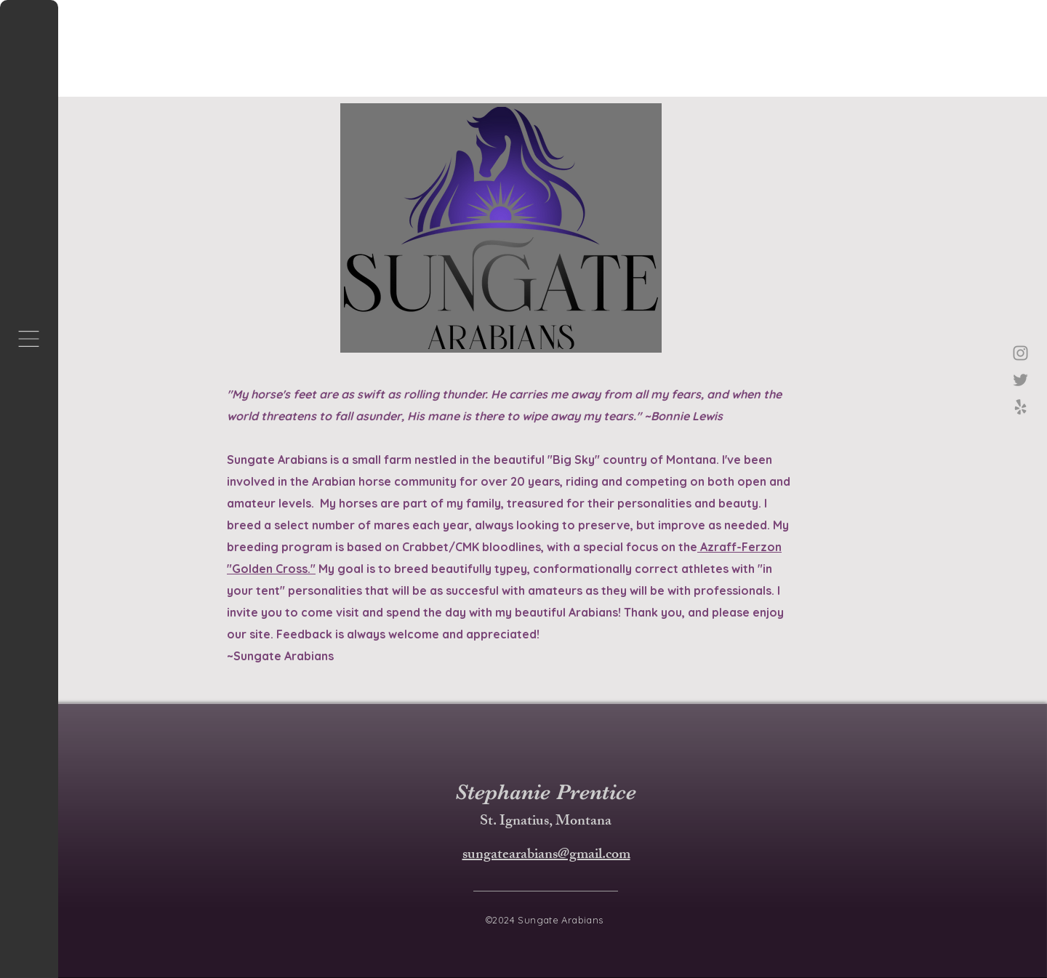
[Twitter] (1020, 380)
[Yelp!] (1020, 407)
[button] (28, 339)
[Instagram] (1020, 353)
